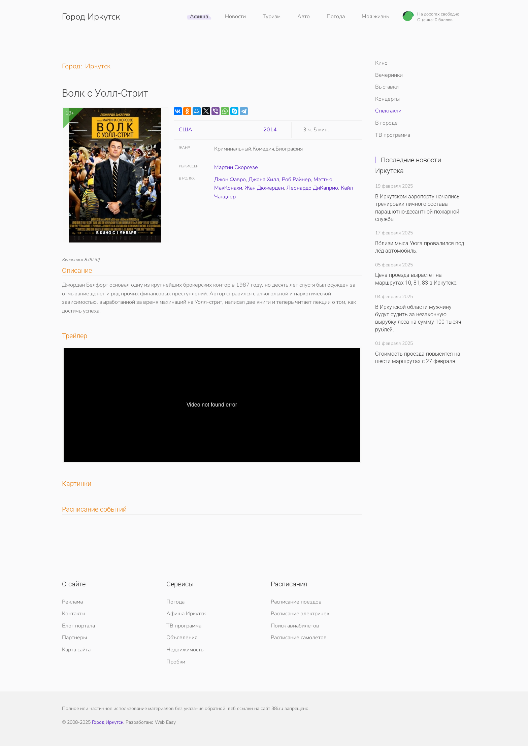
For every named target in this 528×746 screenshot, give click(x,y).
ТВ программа (392, 135)
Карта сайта (76, 649)
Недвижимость (184, 649)
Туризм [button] (271, 16)
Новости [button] (235, 16)
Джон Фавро (230, 179)
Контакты (73, 613)
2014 (270, 129)
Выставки (387, 87)
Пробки (175, 662)
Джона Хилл (264, 179)
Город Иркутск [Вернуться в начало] (91, 17)
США (185, 129)
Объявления (181, 637)
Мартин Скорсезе (236, 167)
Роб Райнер (296, 179)
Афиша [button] (199, 16)
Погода (336, 16)
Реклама (72, 602)
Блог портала (78, 625)
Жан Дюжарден (264, 188)
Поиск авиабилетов (295, 625)
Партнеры (74, 637)
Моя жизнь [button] (375, 16)
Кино (381, 63)
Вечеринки (389, 75)
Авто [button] (303, 16)
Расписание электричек (300, 613)
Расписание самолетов (299, 637)
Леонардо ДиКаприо (312, 188)
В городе (386, 123)
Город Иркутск (107, 722)
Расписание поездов (296, 602)
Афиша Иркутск (186, 613)
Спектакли (388, 111)
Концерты (387, 99)
